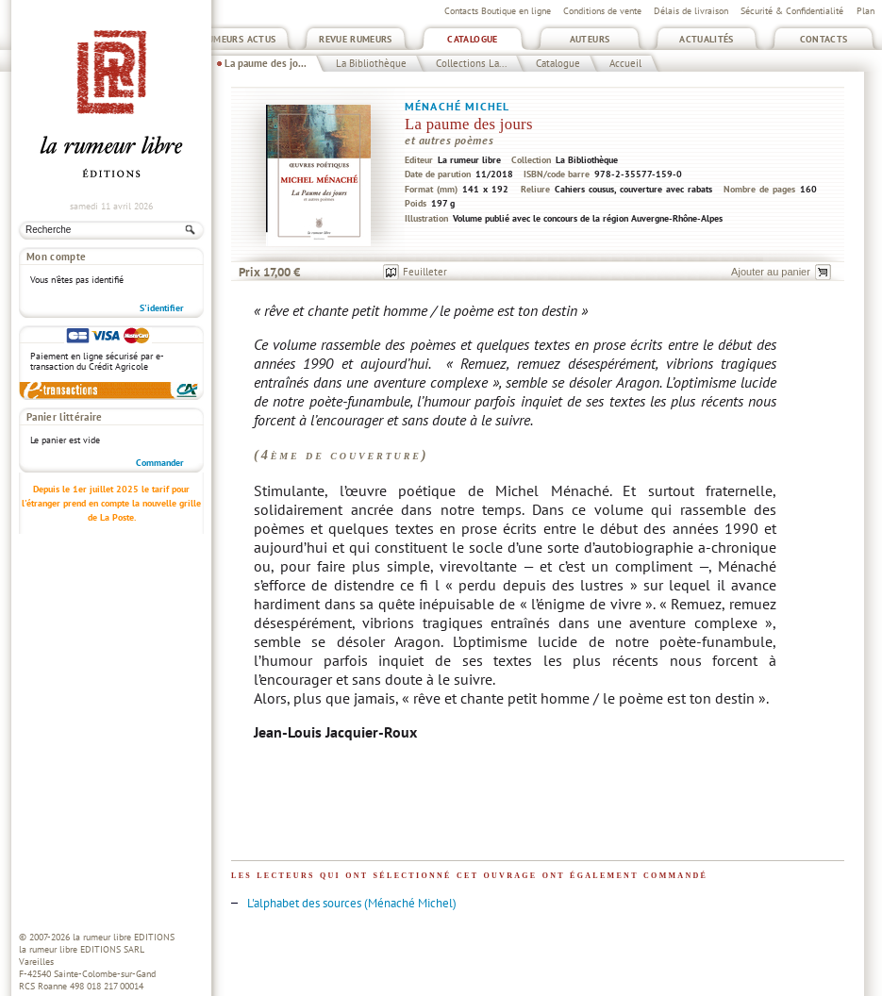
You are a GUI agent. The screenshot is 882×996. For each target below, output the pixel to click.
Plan (865, 11)
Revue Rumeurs (355, 39)
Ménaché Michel (457, 106)
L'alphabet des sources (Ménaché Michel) (352, 903)
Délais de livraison (691, 11)
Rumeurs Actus (239, 39)
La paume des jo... (266, 63)
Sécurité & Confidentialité (792, 11)
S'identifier (162, 308)
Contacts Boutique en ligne (497, 11)
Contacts (824, 39)
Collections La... (471, 63)
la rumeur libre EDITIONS (124, 937)
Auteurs (590, 39)
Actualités (706, 39)
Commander (160, 462)
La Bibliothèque (371, 63)
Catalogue (472, 39)
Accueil (625, 63)
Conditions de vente (602, 11)
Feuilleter (425, 271)
